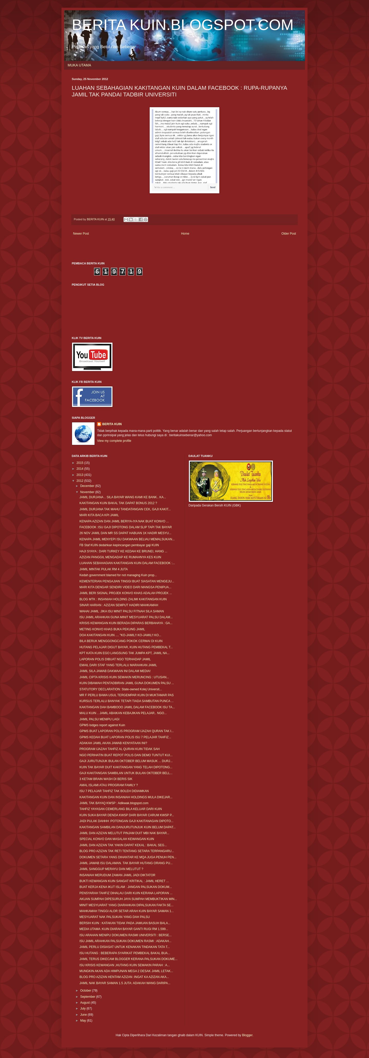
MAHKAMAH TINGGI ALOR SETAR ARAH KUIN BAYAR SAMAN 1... (126, 911)
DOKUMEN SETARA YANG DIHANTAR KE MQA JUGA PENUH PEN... (128, 857)
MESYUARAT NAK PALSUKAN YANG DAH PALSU (114, 917)
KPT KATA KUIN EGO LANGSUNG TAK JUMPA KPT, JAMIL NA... (124, 653)
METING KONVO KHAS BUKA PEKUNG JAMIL (112, 629)
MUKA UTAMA (79, 65)
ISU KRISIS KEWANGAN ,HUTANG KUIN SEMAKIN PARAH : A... (124, 965)
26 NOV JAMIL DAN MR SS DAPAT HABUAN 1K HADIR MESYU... (125, 533)
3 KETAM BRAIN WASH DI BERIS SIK (105, 779)
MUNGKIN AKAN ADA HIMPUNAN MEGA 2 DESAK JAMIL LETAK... (126, 971)
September (88, 997)
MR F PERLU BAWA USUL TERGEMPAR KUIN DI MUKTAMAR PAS (126, 695)
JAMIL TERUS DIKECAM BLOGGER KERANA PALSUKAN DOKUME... (128, 959)
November (87, 492)
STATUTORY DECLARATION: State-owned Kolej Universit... (120, 689)
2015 (80, 463)
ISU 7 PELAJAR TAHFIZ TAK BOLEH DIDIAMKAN (114, 791)
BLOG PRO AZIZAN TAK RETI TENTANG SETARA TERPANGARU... (126, 851)
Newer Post (81, 233)
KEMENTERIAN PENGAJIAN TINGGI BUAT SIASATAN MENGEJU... (126, 581)
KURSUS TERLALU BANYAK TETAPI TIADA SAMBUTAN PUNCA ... (126, 701)
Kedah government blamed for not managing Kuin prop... (118, 575)
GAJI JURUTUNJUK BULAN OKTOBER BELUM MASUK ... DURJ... (126, 761)
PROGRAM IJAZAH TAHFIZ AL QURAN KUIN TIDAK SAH (119, 749)
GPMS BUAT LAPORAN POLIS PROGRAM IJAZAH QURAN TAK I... (126, 731)
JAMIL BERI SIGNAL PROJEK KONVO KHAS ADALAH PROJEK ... (125, 593)
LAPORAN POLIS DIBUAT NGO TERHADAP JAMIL (115, 659)
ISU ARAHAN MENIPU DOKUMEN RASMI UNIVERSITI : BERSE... (125, 935)
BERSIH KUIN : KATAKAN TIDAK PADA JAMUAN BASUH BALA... (124, 923)
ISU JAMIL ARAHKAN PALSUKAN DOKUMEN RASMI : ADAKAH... (125, 941)
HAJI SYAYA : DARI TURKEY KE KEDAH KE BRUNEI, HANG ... (123, 551)
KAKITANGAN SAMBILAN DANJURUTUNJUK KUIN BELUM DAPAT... (127, 827)
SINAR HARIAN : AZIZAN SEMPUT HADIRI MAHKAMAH (118, 605)
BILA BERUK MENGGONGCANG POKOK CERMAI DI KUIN (120, 641)
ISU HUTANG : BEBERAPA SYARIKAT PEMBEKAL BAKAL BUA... (124, 953)
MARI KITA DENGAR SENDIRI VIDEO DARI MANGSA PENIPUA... (125, 587)
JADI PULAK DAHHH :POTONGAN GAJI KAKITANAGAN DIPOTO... (126, 821)
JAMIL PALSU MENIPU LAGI (99, 719)
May (83, 1020)
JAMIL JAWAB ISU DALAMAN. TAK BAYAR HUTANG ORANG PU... (126, 863)
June (84, 1014)
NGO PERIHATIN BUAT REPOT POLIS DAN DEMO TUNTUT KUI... (125, 755)
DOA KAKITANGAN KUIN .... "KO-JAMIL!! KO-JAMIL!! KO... (120, 635)
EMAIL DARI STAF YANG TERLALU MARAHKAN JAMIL (118, 665)
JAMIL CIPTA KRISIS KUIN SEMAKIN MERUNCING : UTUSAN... (124, 677)
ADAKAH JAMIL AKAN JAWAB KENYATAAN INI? (113, 743)
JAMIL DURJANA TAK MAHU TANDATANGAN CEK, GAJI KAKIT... (125, 509)
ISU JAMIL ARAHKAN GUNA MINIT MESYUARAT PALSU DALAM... (126, 617)
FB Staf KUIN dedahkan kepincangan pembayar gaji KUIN (119, 545)
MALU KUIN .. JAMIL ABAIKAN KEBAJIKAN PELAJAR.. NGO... (123, 713)
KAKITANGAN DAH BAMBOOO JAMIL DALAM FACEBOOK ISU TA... (127, 707)
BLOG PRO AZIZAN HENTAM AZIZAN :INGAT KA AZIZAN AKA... (124, 977)
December (87, 486)
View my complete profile (114, 441)
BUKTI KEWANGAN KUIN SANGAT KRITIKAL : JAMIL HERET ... (124, 881)
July (83, 1008)
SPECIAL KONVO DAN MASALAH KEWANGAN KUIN (116, 839)
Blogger (247, 1035)
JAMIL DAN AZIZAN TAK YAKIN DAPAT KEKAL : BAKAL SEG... (123, 845)
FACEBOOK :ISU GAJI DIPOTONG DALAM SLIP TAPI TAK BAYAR (125, 527)
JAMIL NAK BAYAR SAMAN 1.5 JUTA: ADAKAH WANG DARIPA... (124, 983)
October (86, 990)
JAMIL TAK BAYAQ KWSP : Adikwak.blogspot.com (113, 803)
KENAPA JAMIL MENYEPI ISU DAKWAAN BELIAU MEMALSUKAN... (127, 539)
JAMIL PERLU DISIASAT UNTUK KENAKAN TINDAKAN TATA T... (124, 947)
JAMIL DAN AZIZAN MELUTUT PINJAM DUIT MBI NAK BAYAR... (124, 833)
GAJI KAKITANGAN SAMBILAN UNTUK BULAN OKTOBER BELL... (125, 773)
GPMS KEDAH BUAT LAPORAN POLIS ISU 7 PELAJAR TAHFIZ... (125, 737)
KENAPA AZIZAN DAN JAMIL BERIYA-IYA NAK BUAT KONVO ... (124, 521)
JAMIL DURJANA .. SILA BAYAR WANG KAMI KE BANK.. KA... (122, 497)
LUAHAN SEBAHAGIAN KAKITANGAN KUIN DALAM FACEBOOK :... (127, 563)
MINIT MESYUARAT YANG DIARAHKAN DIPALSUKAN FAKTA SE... (126, 905)
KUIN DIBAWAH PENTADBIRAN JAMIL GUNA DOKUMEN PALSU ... (126, 683)
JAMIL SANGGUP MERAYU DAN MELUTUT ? (111, 869)
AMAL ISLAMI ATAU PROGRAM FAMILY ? (108, 785)
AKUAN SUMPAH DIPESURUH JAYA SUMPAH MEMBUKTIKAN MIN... (128, 899)
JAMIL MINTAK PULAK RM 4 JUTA (103, 569)
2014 (80, 469)
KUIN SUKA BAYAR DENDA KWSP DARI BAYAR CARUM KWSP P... (126, 815)
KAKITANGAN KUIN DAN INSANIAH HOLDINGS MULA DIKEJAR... (125, 797)
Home (185, 233)
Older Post (288, 233)
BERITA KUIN (112, 424)
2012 (80, 481)
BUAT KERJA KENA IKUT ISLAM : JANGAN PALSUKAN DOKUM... (125, 887)
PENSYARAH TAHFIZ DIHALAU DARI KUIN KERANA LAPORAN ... (125, 893)
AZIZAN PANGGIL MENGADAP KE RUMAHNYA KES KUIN (120, 557)
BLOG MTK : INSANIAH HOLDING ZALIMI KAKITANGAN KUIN (123, 599)
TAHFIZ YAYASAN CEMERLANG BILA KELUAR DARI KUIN (120, 809)
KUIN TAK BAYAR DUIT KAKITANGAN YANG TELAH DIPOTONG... (125, 767)
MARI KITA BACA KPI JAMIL (99, 515)
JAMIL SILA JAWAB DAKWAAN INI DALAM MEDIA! (115, 671)
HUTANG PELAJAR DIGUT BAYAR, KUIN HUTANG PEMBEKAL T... (126, 647)
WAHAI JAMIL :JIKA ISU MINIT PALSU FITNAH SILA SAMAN (121, 611)
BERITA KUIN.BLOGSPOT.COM (183, 24)
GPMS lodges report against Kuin (102, 725)
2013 (80, 475)
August (85, 1002)
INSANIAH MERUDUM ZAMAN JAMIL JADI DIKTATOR (117, 875)
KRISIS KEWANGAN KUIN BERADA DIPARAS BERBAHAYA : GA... (125, 623)
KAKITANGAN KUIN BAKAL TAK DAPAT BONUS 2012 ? (118, 503)
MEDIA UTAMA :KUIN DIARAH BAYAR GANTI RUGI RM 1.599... (123, 929)
